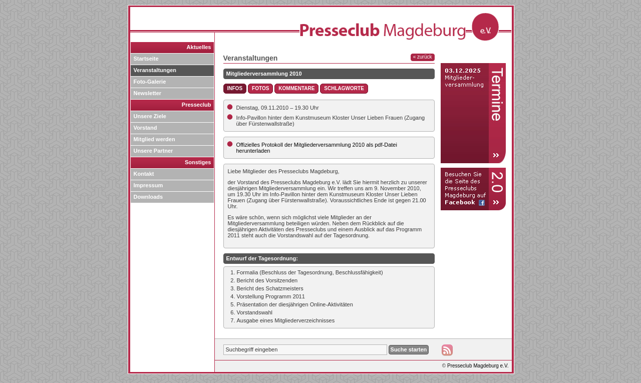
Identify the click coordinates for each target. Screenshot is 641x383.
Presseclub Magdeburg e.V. (478, 365)
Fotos (260, 88)
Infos (235, 88)
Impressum (148, 185)
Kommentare (296, 88)
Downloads (148, 197)
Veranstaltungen (155, 70)
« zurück (422, 57)
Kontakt (144, 174)
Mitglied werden (154, 139)
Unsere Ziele (150, 116)
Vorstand (145, 128)
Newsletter (148, 93)
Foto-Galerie (150, 82)
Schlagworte (344, 88)
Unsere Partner (153, 151)
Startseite (146, 59)
